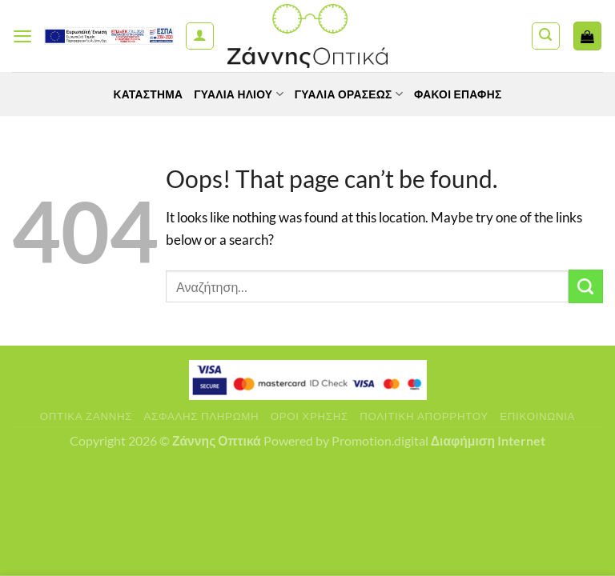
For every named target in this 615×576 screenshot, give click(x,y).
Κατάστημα (146, 94)
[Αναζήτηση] (546, 36)
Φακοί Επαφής (459, 94)
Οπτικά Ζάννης (86, 416)
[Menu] (23, 36)
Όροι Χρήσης (309, 416)
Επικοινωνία (537, 416)
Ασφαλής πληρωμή (201, 416)
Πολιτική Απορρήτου (424, 416)
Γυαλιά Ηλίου (238, 94)
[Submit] (586, 287)
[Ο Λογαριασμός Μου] (200, 36)
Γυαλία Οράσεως (349, 94)
